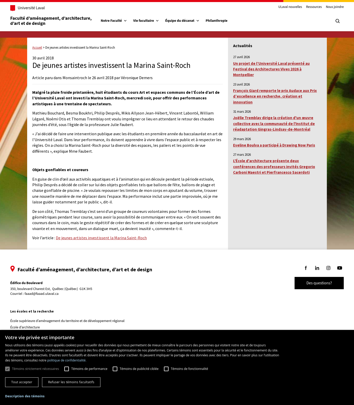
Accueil (37, 47)
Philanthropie (221, 20)
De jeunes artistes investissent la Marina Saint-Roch (101, 237)
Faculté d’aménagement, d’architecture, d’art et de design (55, 21)
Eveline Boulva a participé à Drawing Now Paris (274, 145)
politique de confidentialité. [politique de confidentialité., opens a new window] (66, 360)
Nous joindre (331, 7)
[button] (25, 396)
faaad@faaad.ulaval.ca (46, 293)
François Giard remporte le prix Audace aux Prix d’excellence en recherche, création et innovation (275, 96)
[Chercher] (333, 21)
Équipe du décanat (186, 20)
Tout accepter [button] (21, 382)
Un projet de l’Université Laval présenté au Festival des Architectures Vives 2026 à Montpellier (271, 69)
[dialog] (177, 367)
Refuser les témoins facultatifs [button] (71, 382)
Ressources (310, 7)
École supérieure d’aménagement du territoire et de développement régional (71, 321)
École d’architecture (29, 327)
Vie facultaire (150, 20)
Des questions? (315, 283)
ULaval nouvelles (286, 7)
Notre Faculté (118, 20)
